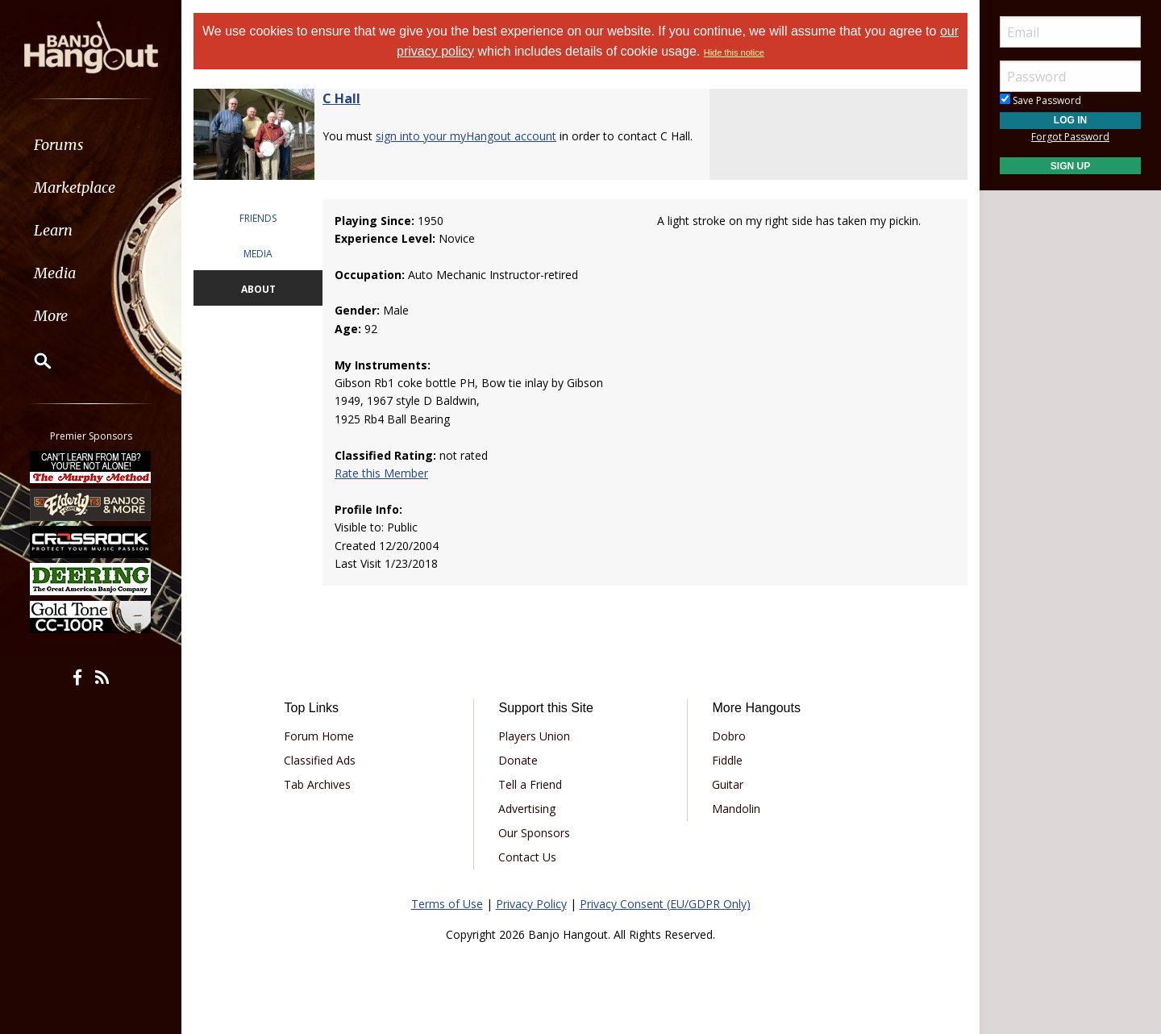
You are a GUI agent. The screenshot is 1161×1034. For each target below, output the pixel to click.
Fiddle (727, 760)
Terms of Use (447, 903)
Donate (518, 760)
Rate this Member (381, 473)
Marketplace (74, 187)
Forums (59, 145)
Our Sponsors (534, 832)
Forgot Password (1070, 137)
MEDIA (258, 254)
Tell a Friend (530, 784)
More (51, 315)
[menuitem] (90, 144)
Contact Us (527, 857)
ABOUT (258, 289)
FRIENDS (258, 218)
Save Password (1040, 100)
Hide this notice (734, 52)
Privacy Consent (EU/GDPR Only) (665, 903)
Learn (53, 230)
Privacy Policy (531, 903)
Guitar (727, 784)
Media (55, 273)
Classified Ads (320, 760)
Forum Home (319, 736)
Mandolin (736, 808)
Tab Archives (317, 784)
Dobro (729, 736)
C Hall (341, 98)
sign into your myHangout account (466, 136)
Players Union (534, 736)
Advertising (527, 808)
